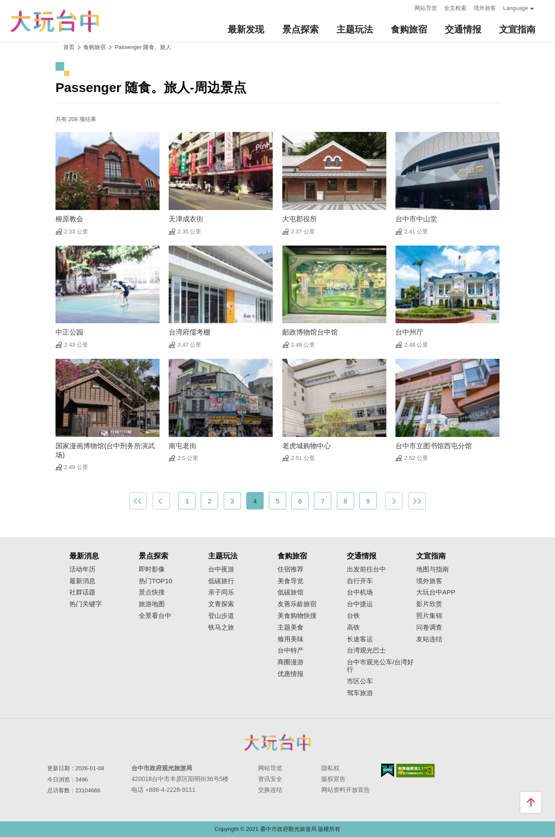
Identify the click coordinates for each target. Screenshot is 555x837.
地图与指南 (432, 569)
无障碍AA (415, 771)
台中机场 (360, 592)
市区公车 (360, 681)
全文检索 (455, 8)
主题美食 (291, 627)
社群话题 (82, 592)
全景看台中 (155, 615)
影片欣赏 (429, 604)
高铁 (353, 627)
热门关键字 (85, 604)
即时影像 (152, 569)
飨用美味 (291, 639)
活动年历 (82, 569)
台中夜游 (221, 569)
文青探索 (221, 604)
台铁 (353, 615)
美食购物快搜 (297, 615)
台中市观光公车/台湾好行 (380, 666)
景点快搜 (152, 592)
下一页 (393, 500)
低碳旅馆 (291, 592)
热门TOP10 (155, 581)
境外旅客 (484, 8)
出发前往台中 (366, 569)
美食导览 (291, 581)
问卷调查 (429, 627)
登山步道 (221, 615)
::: (405, 7)
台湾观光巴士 (366, 650)
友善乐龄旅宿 (297, 604)
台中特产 (291, 650)
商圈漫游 (291, 662)
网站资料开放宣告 (345, 789)
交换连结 (270, 789)
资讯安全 (270, 778)
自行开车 (360, 581)
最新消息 (82, 581)
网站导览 (426, 8)
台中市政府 (277, 742)
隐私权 (330, 768)
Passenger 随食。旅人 (143, 47)
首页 (69, 47)
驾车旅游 (360, 692)
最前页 (138, 500)
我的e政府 (387, 770)
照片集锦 (429, 615)
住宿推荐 (291, 569)
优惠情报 (291, 673)
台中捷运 (360, 604)
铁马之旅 (221, 627)
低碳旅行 (221, 581)
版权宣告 (333, 778)
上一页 (161, 500)
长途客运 (360, 639)
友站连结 (429, 639)
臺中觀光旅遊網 (54, 21)
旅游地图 (152, 604)
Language (515, 8)
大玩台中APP (435, 592)
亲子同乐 (221, 592)
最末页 (417, 500)
